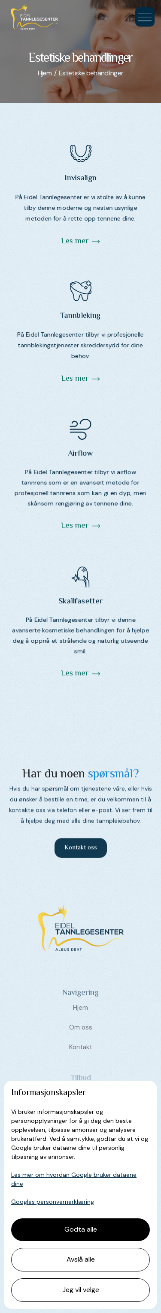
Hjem (80, 1024)
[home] (32, 17)
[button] (145, 17)
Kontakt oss (80, 852)
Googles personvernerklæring (52, 1202)
